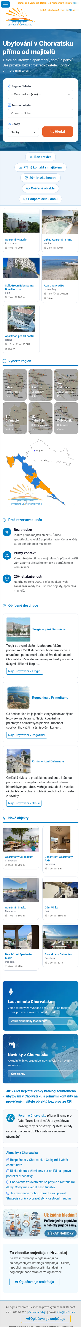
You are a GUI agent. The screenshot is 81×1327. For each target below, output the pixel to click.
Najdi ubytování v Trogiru (24, 671)
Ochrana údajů (37, 1312)
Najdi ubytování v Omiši (24, 803)
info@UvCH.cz (66, 1312)
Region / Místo (19, 86)
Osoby (14, 124)
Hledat (58, 131)
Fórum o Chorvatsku (32, 1116)
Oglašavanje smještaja (34, 1282)
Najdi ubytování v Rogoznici (26, 735)
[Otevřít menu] (5, 4)
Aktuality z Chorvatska (22, 1153)
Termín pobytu (19, 105)
